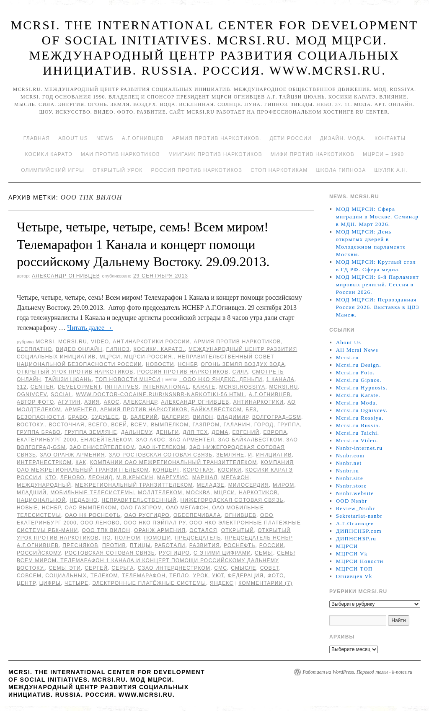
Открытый (237, 530)
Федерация (246, 576)
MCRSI (45, 342)
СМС (220, 568)
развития (204, 545)
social (61, 394)
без (251, 410)
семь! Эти (65, 568)
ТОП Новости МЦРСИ (128, 379)
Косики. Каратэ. (159, 349)
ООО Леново (100, 523)
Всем (139, 425)
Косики (229, 470)
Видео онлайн (79, 349)
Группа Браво (39, 432)
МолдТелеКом (160, 493)
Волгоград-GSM (276, 417)
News (105, 138)
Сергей (96, 568)
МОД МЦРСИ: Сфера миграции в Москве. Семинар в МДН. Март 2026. (377, 216)
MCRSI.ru (283, 387)
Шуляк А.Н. (391, 170)
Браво (78, 417)
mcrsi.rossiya (242, 387)
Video (100, 342)
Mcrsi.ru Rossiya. (360, 418)
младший (32, 493)
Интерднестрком (44, 462)
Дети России (291, 138)
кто (51, 477)
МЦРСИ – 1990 (383, 154)
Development (79, 387)
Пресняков (80, 545)
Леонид (100, 477)
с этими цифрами (222, 553)
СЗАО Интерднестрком (174, 568)
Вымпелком (170, 425)
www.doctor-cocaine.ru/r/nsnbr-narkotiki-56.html (160, 394)
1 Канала (280, 379)
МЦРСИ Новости (360, 561)
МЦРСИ (109, 357)
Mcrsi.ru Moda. (356, 403)
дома (220, 432)
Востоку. (31, 425)
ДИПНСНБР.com (359, 531)
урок (201, 576)
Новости (160, 364)
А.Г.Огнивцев (143, 138)
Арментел (80, 410)
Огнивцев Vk (354, 576)
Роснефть (240, 545)
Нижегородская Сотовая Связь (232, 500)
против (114, 545)
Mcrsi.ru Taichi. (358, 433)
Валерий (144, 417)
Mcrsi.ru (72, 342)
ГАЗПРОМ (206, 425)
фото (275, 576)
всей (119, 425)
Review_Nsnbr (355, 508)
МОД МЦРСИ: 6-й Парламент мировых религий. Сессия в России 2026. (377, 284)
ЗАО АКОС (150, 440)
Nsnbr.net (349, 463)
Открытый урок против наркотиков (75, 372)
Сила (240, 372)
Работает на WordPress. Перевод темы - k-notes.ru (357, 672)
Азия (92, 402)
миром (284, 485)
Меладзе (211, 485)
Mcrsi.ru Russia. (358, 425)
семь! (264, 553)
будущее (105, 417)
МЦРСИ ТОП (354, 569)
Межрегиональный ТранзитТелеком (134, 485)
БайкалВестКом (216, 410)
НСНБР (187, 364)
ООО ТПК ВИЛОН (106, 530)
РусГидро (174, 553)
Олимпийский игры (52, 170)
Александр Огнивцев (66, 276)
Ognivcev (32, 394)
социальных (66, 576)
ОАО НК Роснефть (93, 515)
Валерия (175, 417)
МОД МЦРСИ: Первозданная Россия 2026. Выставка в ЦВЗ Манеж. (377, 307)
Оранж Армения (160, 530)
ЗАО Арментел (191, 440)
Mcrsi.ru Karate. (358, 395)
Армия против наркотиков (237, 342)
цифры (50, 583)
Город (264, 425)
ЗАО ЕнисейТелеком (102, 447)
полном (127, 538)
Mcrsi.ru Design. (359, 365)
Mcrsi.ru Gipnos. (359, 380)
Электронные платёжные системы (149, 583)
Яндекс (221, 583)
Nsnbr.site (349, 478)
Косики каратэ (48, 154)
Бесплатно (34, 349)
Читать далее (90, 327)
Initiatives (122, 387)
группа (288, 425)
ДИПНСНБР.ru (356, 538)
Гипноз (117, 349)
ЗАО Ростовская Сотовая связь (161, 455)
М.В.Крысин (134, 477)
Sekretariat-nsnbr (359, 516)
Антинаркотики (258, 402)
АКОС (112, 402)
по (107, 538)
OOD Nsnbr (351, 501)
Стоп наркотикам (279, 170)
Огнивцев (240, 515)
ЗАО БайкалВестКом (250, 440)
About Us (73, 138)
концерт (166, 470)
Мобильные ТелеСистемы (92, 493)
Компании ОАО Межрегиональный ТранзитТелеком (173, 462)
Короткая (198, 470)
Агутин (69, 402)
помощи (157, 538)
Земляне (230, 455)
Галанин (236, 425)
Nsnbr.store (351, 486)
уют (218, 576)
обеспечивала (197, 515)
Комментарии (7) (265, 583)
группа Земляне (91, 432)
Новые (27, 508)
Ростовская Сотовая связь (110, 553)
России (271, 545)
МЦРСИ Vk (352, 553)
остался (203, 530)
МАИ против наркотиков (120, 154)
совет (269, 568)
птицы (140, 545)
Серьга (122, 568)
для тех (195, 432)
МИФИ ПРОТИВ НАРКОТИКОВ (312, 154)
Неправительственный (139, 500)
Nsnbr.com (350, 455)
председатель (198, 538)
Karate (204, 387)
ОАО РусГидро (147, 515)
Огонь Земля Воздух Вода (243, 364)
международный (44, 485)
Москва (198, 493)
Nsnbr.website (355, 493)
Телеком (104, 576)
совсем (29, 576)
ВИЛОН (203, 417)
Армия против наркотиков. (216, 138)
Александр (140, 402)
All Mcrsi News (357, 350)
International (165, 387)
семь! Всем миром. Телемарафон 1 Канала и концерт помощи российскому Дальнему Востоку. (156, 560)
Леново (72, 477)
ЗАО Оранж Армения (72, 455)
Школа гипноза (341, 170)
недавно (84, 500)
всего (97, 425)
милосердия (248, 485)
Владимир (232, 417)
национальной (41, 500)
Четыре (76, 583)
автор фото (35, 402)
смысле (243, 568)
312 (22, 387)
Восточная (67, 425)
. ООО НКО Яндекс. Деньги (220, 379)
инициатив (274, 455)
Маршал (204, 477)
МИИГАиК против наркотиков (215, 154)
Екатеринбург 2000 (47, 440)
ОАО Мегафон (187, 508)
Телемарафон (143, 576)
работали (170, 545)
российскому (39, 553)
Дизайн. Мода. (343, 138)
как (80, 462)
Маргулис (173, 477)
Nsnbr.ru (347, 470)
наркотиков (258, 493)
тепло (179, 576)
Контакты (390, 138)
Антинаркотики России (151, 342)
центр (26, 583)
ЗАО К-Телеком (162, 447)
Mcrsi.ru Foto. (355, 372)
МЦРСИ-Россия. (149, 357)
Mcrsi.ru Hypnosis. (362, 387)
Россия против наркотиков (196, 170)
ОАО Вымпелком (90, 508)
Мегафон (235, 477)
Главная (36, 138)
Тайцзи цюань (68, 379)
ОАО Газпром (141, 508)
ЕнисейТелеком (106, 440)
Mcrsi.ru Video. (357, 440)
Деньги (167, 432)
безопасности (41, 417)
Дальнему (136, 432)
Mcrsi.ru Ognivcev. (362, 410)
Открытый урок (117, 170)
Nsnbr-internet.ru (359, 448)
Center (42, 387)
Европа (275, 432)
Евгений (246, 432)
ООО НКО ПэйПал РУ (155, 523)
